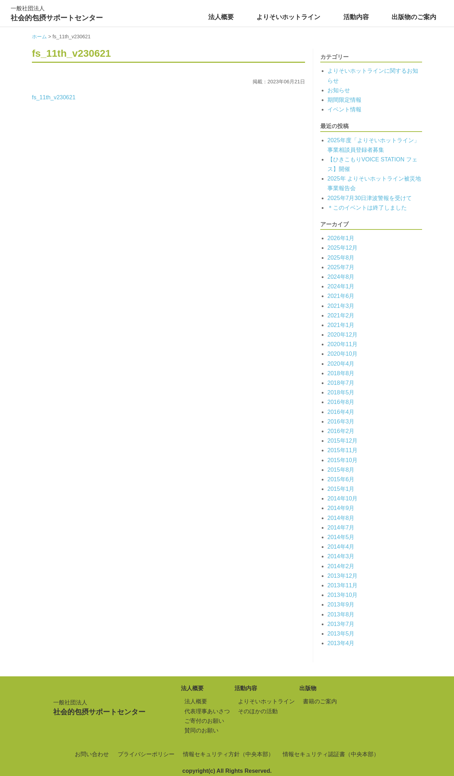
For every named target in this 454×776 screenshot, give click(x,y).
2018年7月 (341, 383)
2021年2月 (341, 315)
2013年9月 (341, 605)
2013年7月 (341, 624)
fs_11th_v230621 (54, 97)
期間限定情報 (344, 100)
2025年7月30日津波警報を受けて (369, 198)
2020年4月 (341, 364)
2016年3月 (341, 422)
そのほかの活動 (258, 711)
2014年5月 (341, 537)
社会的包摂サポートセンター (57, 13)
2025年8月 (341, 258)
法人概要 (221, 17)
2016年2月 (341, 431)
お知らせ (338, 90)
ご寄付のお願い (204, 721)
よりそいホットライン (288, 17)
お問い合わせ (92, 754)
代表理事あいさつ (207, 711)
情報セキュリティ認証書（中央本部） (331, 754)
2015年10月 (342, 460)
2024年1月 (341, 286)
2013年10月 (342, 595)
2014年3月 (341, 556)
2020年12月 (342, 335)
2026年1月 (341, 238)
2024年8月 (341, 277)
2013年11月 (342, 585)
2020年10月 (342, 354)
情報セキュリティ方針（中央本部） (228, 754)
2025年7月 (341, 267)
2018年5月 (341, 392)
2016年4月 (341, 412)
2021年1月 (341, 325)
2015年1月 (341, 489)
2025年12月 (342, 248)
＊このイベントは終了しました (367, 208)
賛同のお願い (201, 730)
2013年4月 (341, 643)
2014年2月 (341, 566)
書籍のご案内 (320, 701)
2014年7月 (341, 528)
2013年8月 (341, 614)
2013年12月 (342, 576)
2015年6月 (341, 479)
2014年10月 (342, 498)
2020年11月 (342, 344)
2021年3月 (341, 306)
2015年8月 (341, 470)
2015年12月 (342, 441)
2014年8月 (341, 518)
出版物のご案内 (414, 17)
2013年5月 (341, 634)
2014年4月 (341, 547)
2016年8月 (341, 402)
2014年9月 (341, 508)
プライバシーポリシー (146, 754)
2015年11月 (342, 450)
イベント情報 (344, 109)
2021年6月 (341, 296)
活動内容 (356, 17)
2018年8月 (341, 373)
